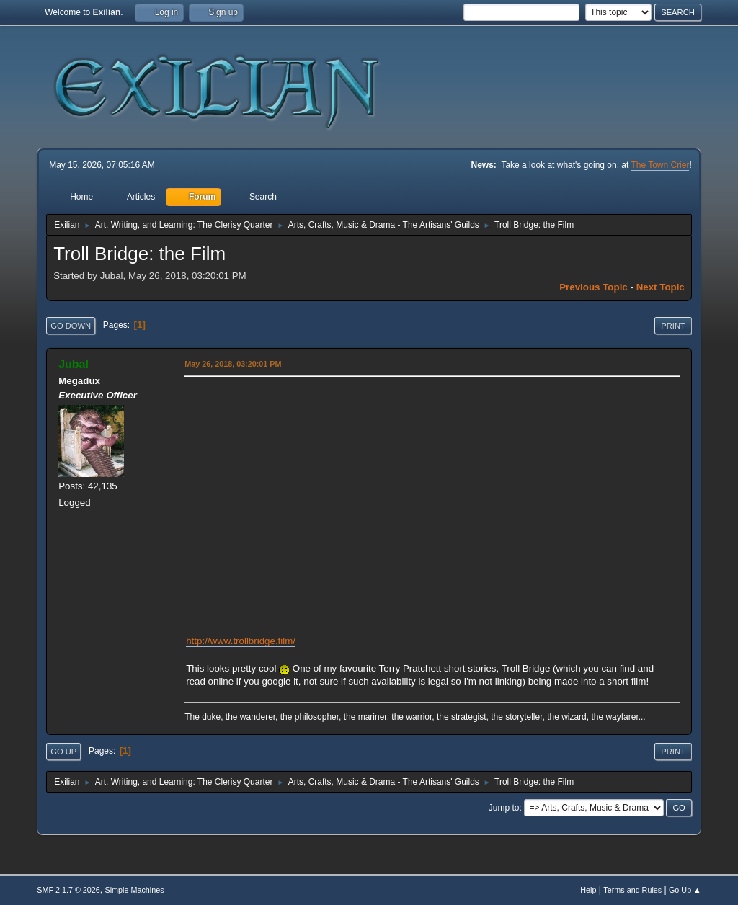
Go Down (70, 325)
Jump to (504, 808)
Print (673, 325)
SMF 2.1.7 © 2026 (68, 890)
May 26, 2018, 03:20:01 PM (232, 364)
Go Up (63, 751)
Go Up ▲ (685, 890)
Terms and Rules (632, 890)
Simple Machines (134, 890)
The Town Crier (660, 165)
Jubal (73, 364)
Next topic (660, 287)
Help (588, 890)
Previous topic (593, 287)
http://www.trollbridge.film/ (240, 641)
